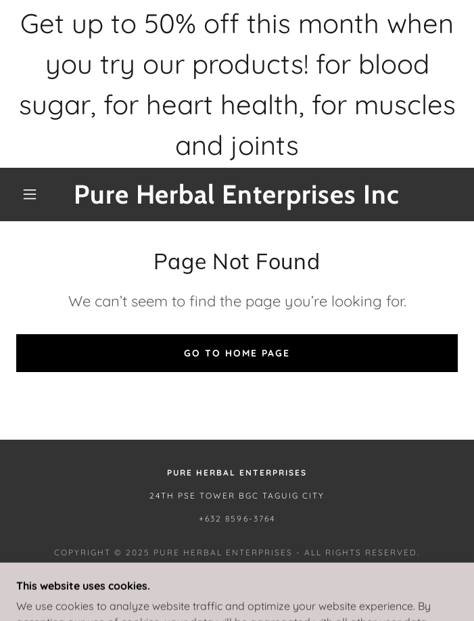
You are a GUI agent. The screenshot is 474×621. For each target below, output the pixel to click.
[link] (236, 194)
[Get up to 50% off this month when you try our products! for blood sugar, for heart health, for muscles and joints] (237, 84)
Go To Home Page (237, 353)
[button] (38, 194)
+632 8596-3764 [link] (237, 518)
